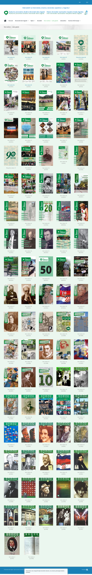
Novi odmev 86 (11, 85)
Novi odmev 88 (46, 57)
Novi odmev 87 (63, 57)
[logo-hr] (46, 7)
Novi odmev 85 (28, 85)
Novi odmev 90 (11, 57)
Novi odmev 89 (28, 57)
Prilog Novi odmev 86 (81, 57)
